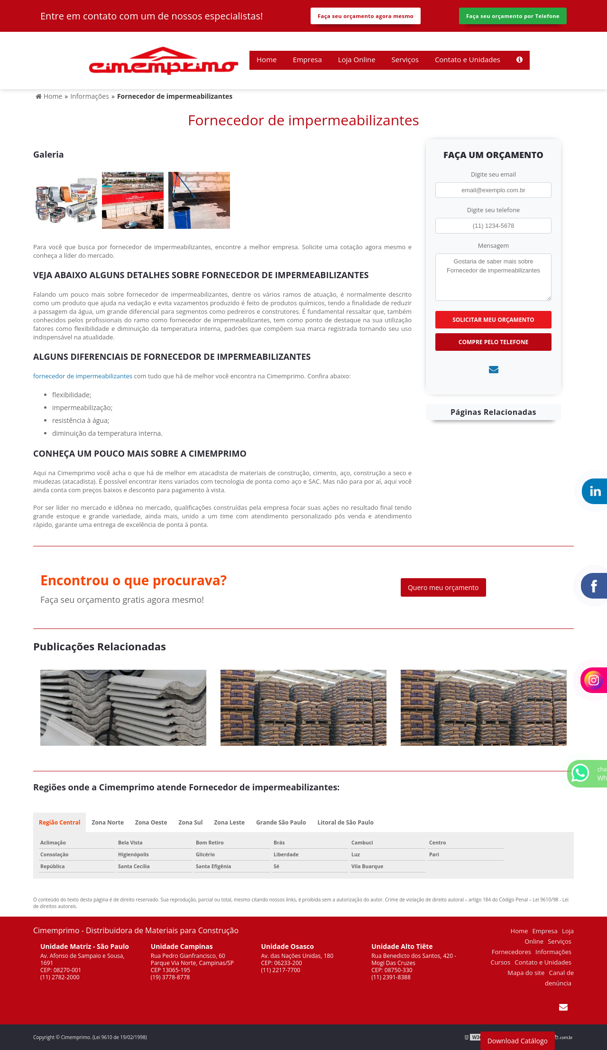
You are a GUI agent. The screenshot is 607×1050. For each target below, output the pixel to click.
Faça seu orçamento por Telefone (513, 15)
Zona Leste (229, 822)
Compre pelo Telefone (493, 342)
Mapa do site (525, 972)
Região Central (59, 822)
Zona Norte (108, 822)
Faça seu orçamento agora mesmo (366, 15)
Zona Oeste (151, 822)
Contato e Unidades (467, 59)
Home (266, 59)
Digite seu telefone (493, 210)
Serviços (405, 59)
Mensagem (493, 245)
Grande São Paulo (281, 822)
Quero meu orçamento (443, 587)
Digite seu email (493, 174)
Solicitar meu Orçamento (493, 320)
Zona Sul (191, 822)
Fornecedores (511, 951)
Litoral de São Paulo (345, 822)
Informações (553, 951)
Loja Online (357, 59)
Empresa (307, 59)
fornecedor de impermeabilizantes (82, 376)
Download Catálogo (517, 1040)
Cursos (500, 962)
